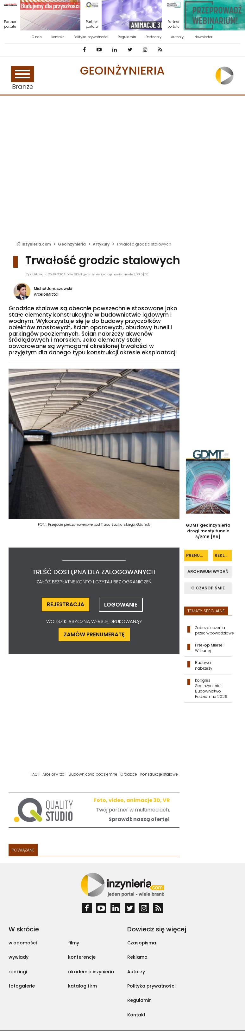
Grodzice (129, 774)
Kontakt (57, 36)
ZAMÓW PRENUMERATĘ (94, 634)
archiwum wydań (208, 571)
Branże (22, 78)
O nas (37, 36)
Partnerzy (153, 36)
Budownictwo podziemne (93, 774)
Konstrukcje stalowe (159, 774)
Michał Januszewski (53, 288)
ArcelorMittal (46, 294)
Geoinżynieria (122, 70)
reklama (223, 555)
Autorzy (177, 36)
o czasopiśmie (208, 588)
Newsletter (203, 36)
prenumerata (197, 555)
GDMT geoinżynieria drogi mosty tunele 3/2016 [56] (208, 531)
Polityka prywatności (90, 36)
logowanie (120, 604)
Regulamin (127, 36)
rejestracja (65, 604)
